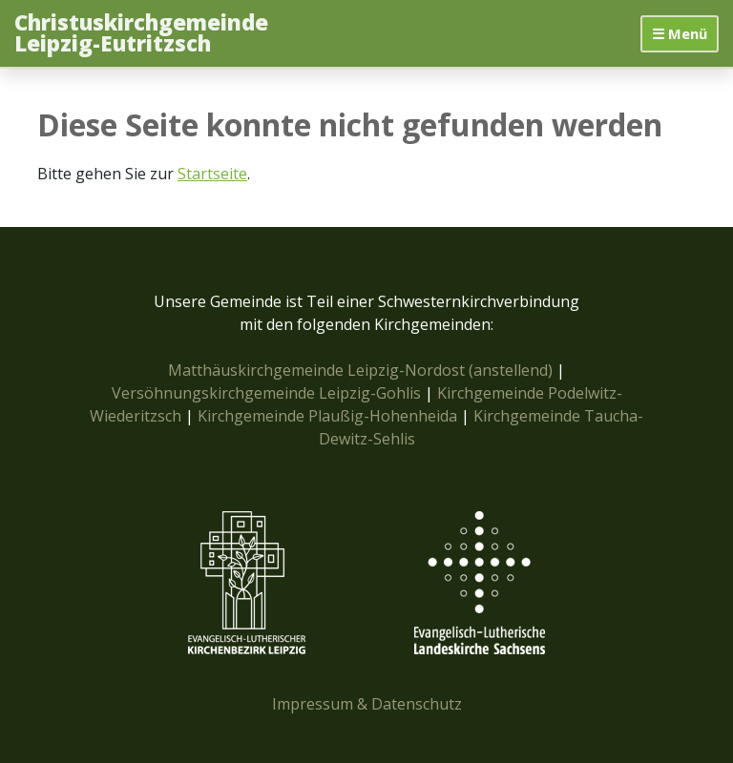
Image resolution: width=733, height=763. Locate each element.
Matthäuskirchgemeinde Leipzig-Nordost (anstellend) (360, 370)
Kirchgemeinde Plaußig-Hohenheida (329, 415)
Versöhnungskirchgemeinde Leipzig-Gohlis (268, 392)
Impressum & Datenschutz (367, 703)
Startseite (212, 173)
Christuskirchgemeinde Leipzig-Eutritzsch (141, 33)
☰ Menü (679, 33)
